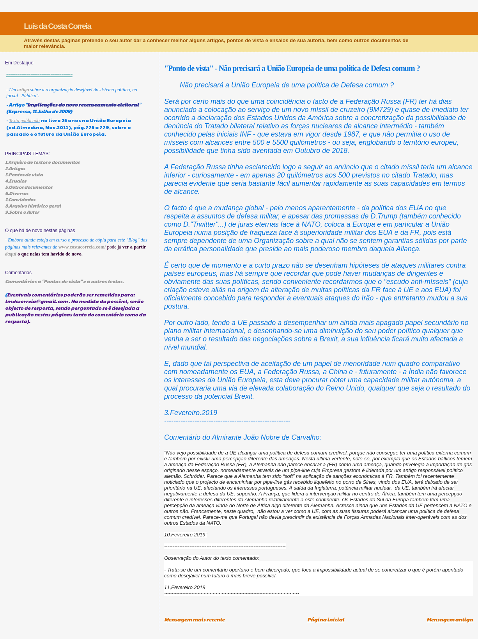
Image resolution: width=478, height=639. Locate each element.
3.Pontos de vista (24, 174)
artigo (23, 89)
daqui (10, 254)
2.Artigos (15, 168)
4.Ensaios (15, 181)
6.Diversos (16, 193)
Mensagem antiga (450, 619)
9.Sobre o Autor (22, 212)
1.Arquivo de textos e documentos (42, 162)
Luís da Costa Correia (57, 25)
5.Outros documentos (28, 187)
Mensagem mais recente (194, 619)
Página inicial (325, 619)
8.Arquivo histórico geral (33, 205)
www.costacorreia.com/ (82, 247)
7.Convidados (20, 199)
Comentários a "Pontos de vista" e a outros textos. (64, 281)
